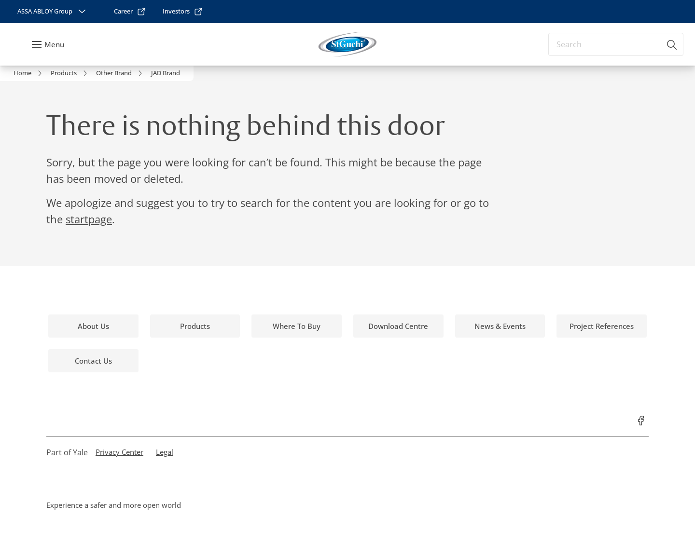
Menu (54, 44)
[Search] (672, 44)
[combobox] (615, 44)
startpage (89, 219)
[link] (130, 11)
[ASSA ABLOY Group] (53, 11)
